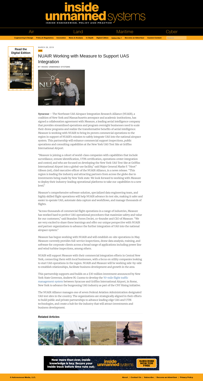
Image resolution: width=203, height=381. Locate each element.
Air (31, 32)
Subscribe (115, 38)
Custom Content (154, 38)
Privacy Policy (186, 377)
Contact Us (136, 377)
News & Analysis (76, 38)
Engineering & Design (23, 38)
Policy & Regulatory (44, 38)
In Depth (89, 38)
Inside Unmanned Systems (55, 67)
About (125, 377)
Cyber (172, 32)
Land (78, 32)
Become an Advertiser (134, 38)
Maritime (124, 32)
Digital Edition (102, 38)
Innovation (61, 38)
